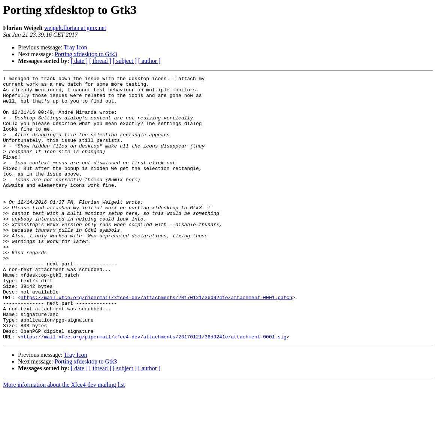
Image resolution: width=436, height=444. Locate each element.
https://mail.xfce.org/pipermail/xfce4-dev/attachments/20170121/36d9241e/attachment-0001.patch (156, 342)
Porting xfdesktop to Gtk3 (86, 54)
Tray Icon (75, 47)
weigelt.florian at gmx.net (75, 28)
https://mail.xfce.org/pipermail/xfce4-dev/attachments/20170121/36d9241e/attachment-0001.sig (154, 389)
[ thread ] (100, 61)
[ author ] (149, 61)
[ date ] (79, 61)
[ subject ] (125, 61)
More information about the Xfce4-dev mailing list (64, 437)
